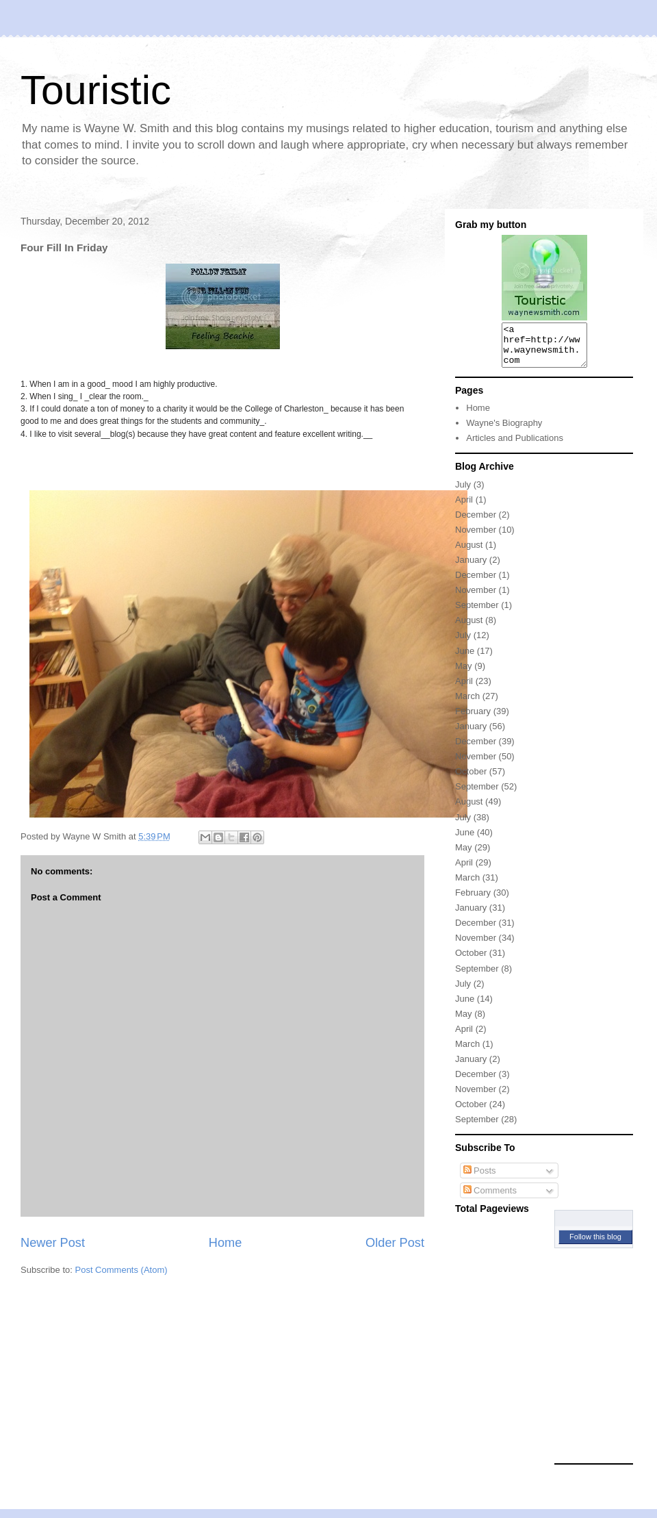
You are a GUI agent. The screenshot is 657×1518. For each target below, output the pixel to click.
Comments (490, 1198)
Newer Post (53, 1243)
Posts (479, 1179)
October (471, 779)
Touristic (96, 90)
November (475, 538)
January (471, 568)
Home (225, 1243)
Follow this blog (595, 1245)
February (473, 719)
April (464, 508)
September (477, 613)
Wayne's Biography (504, 431)
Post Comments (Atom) (121, 1270)
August (468, 553)
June (464, 659)
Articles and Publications (514, 446)
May (463, 674)
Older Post (394, 1243)
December (475, 523)
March (467, 704)
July (463, 493)
